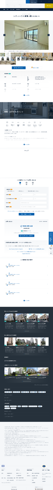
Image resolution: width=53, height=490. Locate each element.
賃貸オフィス (18, 452)
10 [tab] (30, 359)
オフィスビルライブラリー (21, 458)
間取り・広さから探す (8, 392)
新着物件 (6, 335)
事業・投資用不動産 (20, 456)
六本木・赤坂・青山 (8, 370)
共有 (51, 253)
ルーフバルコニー (13, 384)
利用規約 (32, 485)
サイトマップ (38, 485)
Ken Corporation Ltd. (3, 4)
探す (7, 4)
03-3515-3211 (26, 228)
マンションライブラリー (38, 5)
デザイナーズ (7, 386)
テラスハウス (13, 386)
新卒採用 (43, 457)
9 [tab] (29, 359)
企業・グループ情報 (25, 1)
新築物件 (40, 384)
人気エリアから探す (8, 373)
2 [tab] (23, 359)
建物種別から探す (7, 389)
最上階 (19, 384)
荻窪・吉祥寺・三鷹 (42, 370)
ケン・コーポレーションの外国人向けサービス (26, 251)
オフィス (12, 1)
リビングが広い (24, 384)
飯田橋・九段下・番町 (25, 370)
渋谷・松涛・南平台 (16, 370)
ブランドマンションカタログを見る (41, 363)
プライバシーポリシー (12, 211)
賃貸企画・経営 (35, 454)
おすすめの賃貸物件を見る (10, 339)
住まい (7, 1)
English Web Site (26, 253)
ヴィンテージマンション (33, 384)
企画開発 (33, 461)
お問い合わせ (49, 5)
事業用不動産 (18, 1)
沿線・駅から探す (7, 378)
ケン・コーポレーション (46, 455)
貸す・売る (4, 456)
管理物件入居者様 (33, 2)
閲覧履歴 (41, 2)
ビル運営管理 (18, 454)
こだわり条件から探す (8, 394)
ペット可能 (7, 384)
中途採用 (43, 460)
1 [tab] (22, 359)
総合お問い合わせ (15, 485)
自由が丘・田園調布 (34, 370)
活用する (20, 4)
